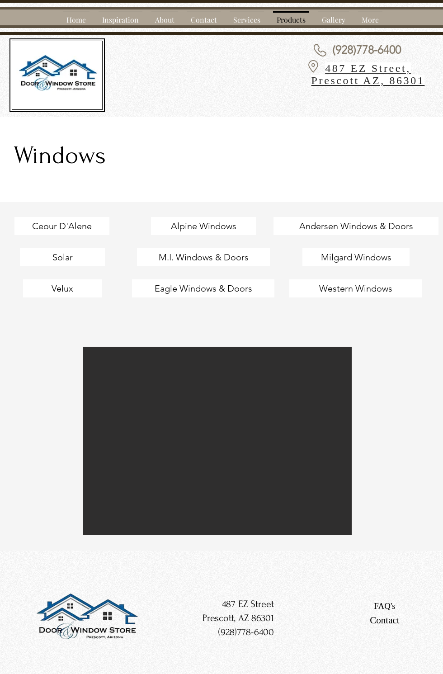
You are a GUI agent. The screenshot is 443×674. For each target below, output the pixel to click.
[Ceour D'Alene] (61, 226)
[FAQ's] (385, 606)
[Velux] (62, 288)
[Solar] (62, 257)
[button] (217, 441)
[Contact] (385, 621)
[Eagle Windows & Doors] (203, 288)
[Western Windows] (355, 288)
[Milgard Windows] (356, 257)
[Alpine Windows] (203, 226)
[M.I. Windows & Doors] (203, 257)
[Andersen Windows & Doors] (355, 226)
